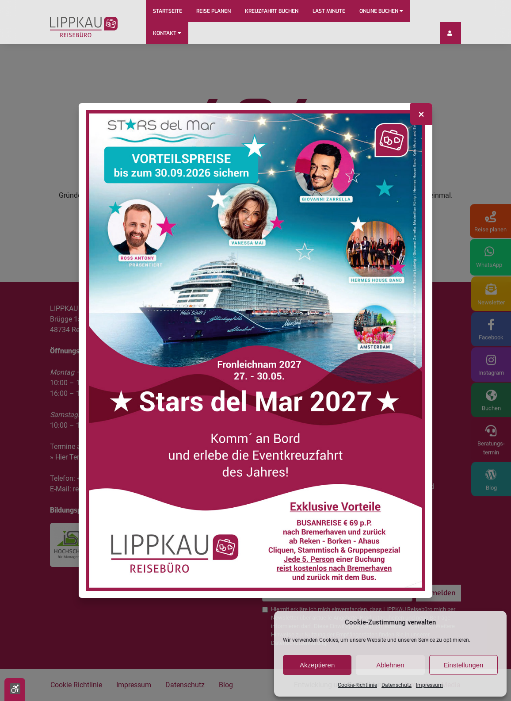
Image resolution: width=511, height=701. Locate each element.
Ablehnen (390, 665)
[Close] (421, 114)
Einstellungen (463, 665)
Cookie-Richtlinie (357, 685)
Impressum (429, 685)
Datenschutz (396, 685)
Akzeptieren (317, 665)
